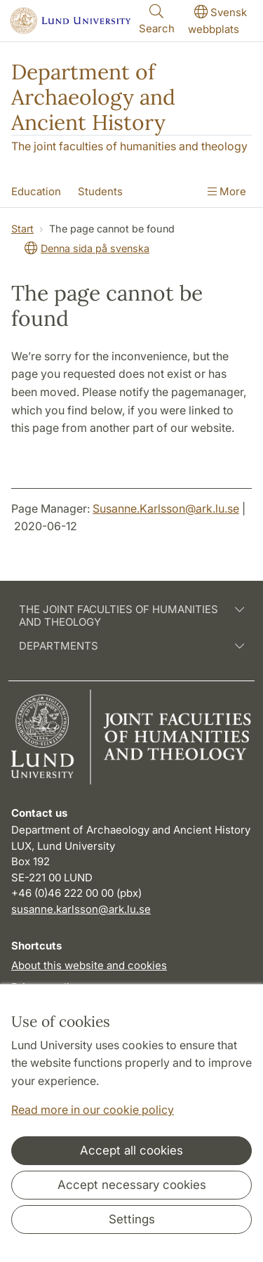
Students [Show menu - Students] (100, 191)
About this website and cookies (89, 965)
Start (22, 229)
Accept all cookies (131, 1150)
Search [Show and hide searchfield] (157, 19)
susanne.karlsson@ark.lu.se (81, 909)
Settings (132, 1219)
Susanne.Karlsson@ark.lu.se (166, 508)
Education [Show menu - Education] (36, 191)
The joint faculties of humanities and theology (129, 146)
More (227, 191)
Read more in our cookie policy (92, 1110)
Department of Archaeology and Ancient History (93, 97)
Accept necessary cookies (132, 1185)
